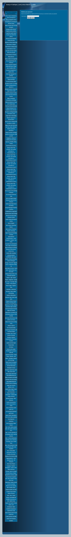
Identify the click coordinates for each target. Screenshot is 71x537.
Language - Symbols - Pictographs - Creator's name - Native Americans (11, 467)
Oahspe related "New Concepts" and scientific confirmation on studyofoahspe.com (11, 150)
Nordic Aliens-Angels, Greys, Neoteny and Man (11, 390)
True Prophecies (11, 419)
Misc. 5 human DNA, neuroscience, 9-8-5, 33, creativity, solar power (11, 452)
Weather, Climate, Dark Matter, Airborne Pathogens (11, 260)
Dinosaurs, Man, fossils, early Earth (11, 298)
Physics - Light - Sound (11, 277)
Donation (11, 520)
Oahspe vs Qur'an (11, 325)
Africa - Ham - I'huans (11, 495)
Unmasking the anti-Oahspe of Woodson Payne (11, 22)
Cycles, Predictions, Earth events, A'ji (11, 408)
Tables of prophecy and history (11, 377)
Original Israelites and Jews (11, 489)
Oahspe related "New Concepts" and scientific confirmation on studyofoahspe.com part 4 (11, 172)
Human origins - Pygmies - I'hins (11, 286)
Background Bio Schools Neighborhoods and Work (11, 30)
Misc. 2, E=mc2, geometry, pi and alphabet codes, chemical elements (11, 434)
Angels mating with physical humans (11, 220)
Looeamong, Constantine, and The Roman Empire (11, 330)
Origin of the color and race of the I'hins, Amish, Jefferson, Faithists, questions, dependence (11, 128)
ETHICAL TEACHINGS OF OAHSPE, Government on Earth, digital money (11, 499)
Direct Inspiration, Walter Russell (11, 424)
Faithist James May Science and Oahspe (11, 204)
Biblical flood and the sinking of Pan (11, 322)
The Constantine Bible (11, 327)
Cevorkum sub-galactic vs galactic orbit (11, 71)
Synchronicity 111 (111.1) (11, 145)
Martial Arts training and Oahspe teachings (11, 78)
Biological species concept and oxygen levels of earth (11, 90)
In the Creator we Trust (11, 48)
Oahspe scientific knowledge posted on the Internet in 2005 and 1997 (11, 134)
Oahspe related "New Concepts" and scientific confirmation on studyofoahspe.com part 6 (11, 186)
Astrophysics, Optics (11, 506)
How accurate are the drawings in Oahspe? (11, 191)
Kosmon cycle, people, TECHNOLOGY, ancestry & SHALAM (11, 351)
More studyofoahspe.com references (11, 61)
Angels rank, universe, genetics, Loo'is (11, 386)
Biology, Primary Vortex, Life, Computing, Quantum (11, 274)
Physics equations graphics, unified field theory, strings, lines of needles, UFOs (11, 66)
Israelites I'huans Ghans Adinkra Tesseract (11, 492)
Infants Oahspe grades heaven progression (11, 513)
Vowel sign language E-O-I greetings (11, 75)
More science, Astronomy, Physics (11, 226)
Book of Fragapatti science (11, 19)
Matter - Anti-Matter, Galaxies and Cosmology (11, 359)
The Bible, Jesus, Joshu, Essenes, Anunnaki (11, 334)
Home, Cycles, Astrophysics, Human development (11, 13)
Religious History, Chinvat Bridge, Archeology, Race (11, 302)
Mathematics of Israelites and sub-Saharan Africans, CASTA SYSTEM (11, 314)
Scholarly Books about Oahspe (11, 213)
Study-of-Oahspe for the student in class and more (11, 109)
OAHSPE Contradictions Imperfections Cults (11, 509)
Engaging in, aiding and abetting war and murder (11, 139)
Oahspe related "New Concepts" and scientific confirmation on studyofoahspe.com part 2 (11, 157)
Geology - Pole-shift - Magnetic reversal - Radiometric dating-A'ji (11, 264)
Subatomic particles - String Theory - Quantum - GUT (11, 355)
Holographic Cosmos (11, 367)
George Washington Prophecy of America (11, 208)
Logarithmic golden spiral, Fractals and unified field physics (11, 35)
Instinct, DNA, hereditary (11, 253)
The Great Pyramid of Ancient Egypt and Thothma (11, 309)
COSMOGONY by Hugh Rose (11, 211)
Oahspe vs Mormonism (11, 295)
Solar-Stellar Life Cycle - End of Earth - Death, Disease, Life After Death (11, 270)
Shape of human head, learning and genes (11, 26)
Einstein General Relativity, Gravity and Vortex (11, 39)
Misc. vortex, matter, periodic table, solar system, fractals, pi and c (11, 429)
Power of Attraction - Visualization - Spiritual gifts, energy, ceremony (11, 395)
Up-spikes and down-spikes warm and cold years (11, 51)
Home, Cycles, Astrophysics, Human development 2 (11, 16)
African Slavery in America (11, 54)
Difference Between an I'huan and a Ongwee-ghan (11, 103)
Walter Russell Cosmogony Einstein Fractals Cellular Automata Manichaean (11, 364)
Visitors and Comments (11, 518)
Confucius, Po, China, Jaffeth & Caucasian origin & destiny (11, 306)
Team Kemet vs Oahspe (11, 44)
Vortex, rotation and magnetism (11, 58)
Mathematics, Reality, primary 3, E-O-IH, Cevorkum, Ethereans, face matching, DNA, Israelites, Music (11, 485)
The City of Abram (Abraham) (11, 106)
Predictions (11, 421)
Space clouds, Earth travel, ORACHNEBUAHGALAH (11, 374)
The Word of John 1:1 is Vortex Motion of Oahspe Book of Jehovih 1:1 (11, 85)
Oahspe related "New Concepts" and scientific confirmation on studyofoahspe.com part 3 (11, 165)
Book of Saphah (11, 223)
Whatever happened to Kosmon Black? (11, 118)
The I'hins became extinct (11, 81)
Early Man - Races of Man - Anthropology (11, 292)
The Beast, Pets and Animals (11, 379)
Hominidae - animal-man (11, 289)
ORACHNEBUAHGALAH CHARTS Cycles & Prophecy (11, 382)
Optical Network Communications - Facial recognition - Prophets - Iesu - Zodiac (11, 239)
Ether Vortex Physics (11, 463)
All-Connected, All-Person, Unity (11, 195)
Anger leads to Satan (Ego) (11, 115)
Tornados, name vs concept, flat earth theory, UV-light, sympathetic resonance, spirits (11, 473)
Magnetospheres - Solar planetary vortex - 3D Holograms (11, 460)
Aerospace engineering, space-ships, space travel (11, 370)
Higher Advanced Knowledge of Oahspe (11, 233)
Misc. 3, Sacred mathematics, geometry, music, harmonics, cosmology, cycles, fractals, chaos (11, 441)
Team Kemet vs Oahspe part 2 (11, 46)
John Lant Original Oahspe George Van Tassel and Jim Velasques (11, 200)
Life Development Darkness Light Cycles (11, 412)
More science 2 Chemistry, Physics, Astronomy (11, 230)
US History (11, 347)
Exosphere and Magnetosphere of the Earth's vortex (11, 112)
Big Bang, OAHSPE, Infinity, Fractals (11, 142)
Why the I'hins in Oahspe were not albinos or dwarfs (11, 122)
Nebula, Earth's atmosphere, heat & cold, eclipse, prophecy (11, 416)
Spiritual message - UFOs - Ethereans (11, 399)
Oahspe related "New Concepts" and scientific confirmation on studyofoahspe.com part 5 (11, 179)
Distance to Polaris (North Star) (11, 42)
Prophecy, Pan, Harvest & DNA (11, 456)
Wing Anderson (11, 56)
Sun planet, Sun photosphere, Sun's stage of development (11, 244)
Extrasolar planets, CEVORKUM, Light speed (11, 256)
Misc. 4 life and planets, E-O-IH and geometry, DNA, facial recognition (11, 447)
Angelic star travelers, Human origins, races (11, 504)
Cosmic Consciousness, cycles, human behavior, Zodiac (11, 404)
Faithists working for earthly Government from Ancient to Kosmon (11, 95)
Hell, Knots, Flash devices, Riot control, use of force (11, 319)
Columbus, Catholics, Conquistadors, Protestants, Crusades (11, 339)
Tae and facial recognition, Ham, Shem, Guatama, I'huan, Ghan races (11, 478)
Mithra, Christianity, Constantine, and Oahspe (11, 99)
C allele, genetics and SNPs (11, 516)
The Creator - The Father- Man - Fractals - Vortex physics (11, 282)
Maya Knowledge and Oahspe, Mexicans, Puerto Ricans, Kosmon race (11, 249)
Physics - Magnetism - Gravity (11, 279)
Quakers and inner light (11, 342)
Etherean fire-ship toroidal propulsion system (11, 216)
